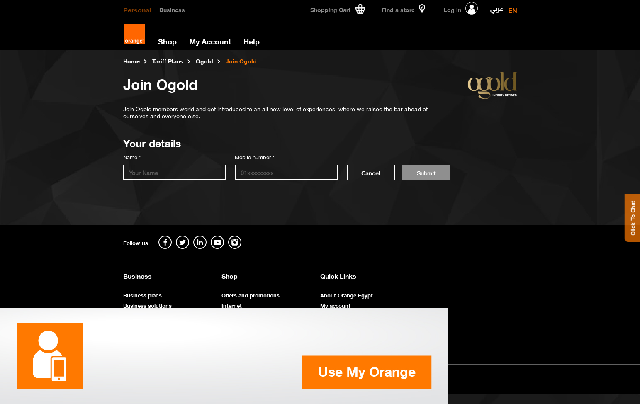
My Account (210, 41)
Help (251, 41)
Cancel (370, 172)
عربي (496, 7)
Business (172, 9)
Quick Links (338, 276)
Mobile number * (255, 156)
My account (335, 305)
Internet (231, 305)
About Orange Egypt (346, 295)
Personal (137, 9)
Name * (132, 156)
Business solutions (147, 305)
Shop (167, 41)
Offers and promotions (250, 295)
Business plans (142, 295)
